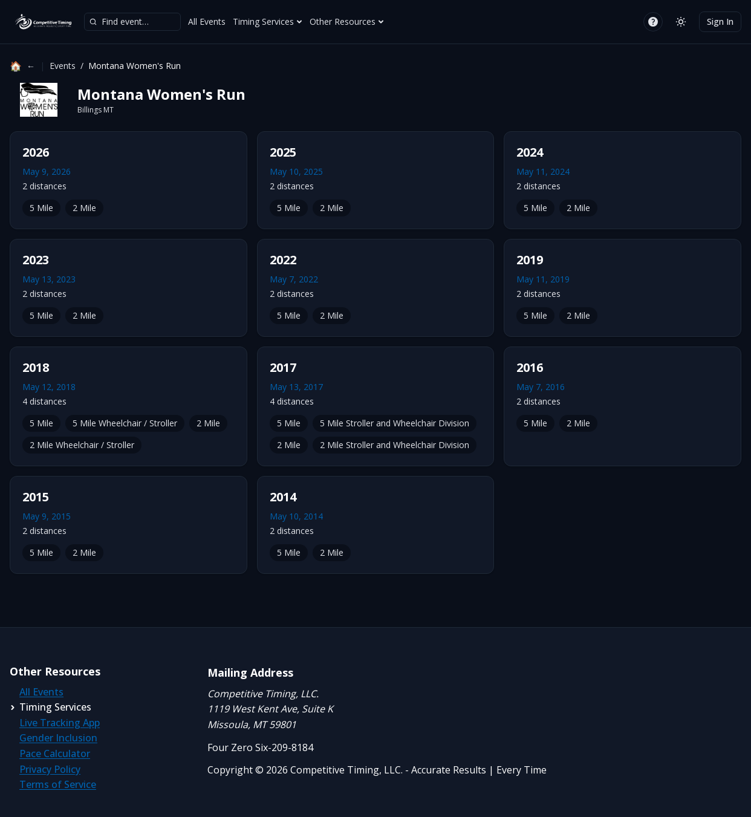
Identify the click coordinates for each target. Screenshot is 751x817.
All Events (207, 21)
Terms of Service (57, 784)
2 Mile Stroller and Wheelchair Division (394, 445)
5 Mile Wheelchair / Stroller (125, 423)
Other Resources (347, 21)
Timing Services (267, 21)
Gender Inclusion (58, 737)
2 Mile (84, 207)
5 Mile (41, 207)
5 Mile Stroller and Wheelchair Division (394, 423)
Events (63, 65)
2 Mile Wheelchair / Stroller (82, 445)
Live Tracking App (59, 722)
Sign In (720, 21)
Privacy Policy (49, 769)
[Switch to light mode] (681, 22)
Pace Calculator (54, 753)
